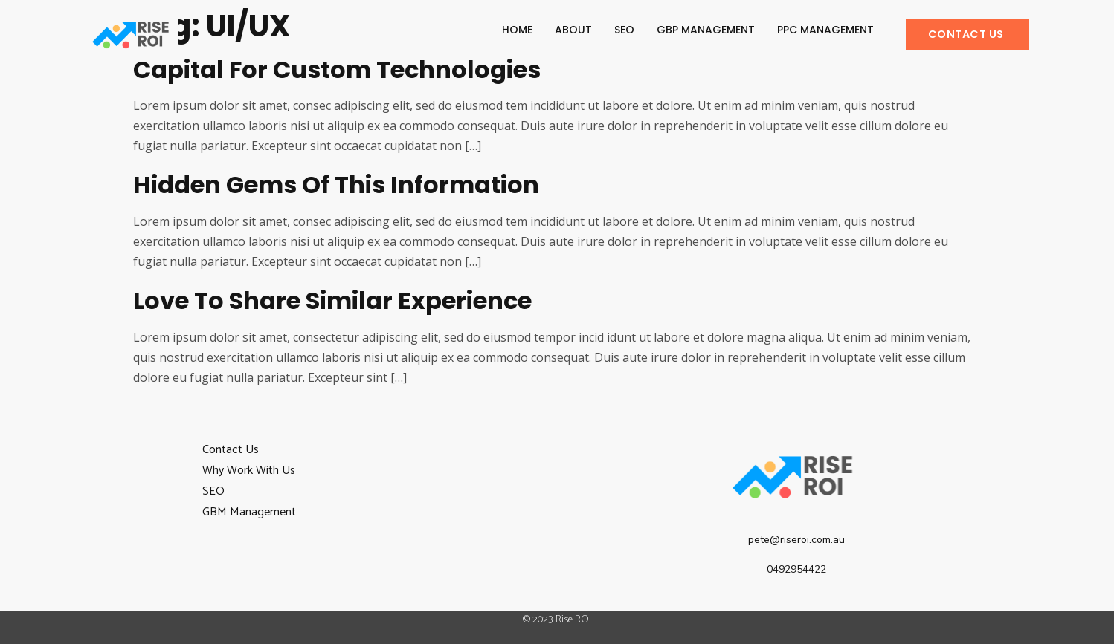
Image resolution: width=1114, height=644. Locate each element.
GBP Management (706, 29)
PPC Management (825, 29)
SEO (624, 29)
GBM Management (249, 512)
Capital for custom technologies (337, 69)
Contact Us (230, 450)
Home (517, 29)
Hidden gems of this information (336, 184)
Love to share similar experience (332, 300)
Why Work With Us (248, 471)
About (573, 29)
